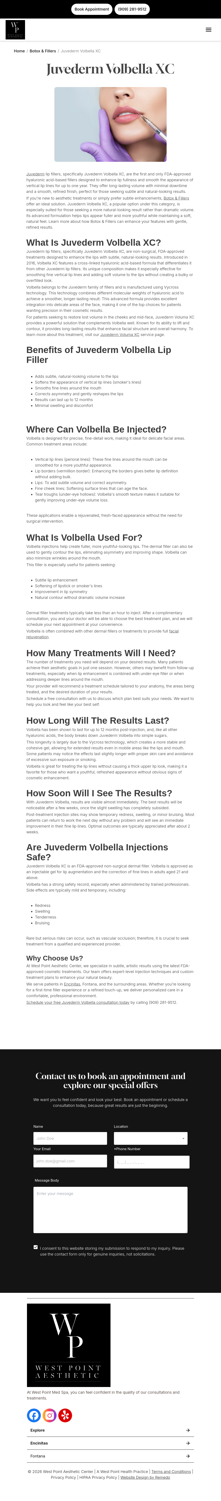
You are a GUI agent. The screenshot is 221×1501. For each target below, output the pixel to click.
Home (19, 51)
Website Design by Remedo (145, 1477)
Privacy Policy (63, 1477)
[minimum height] (110, 1210)
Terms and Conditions (171, 1471)
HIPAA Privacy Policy (98, 1477)
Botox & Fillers (43, 51)
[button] (151, 1138)
